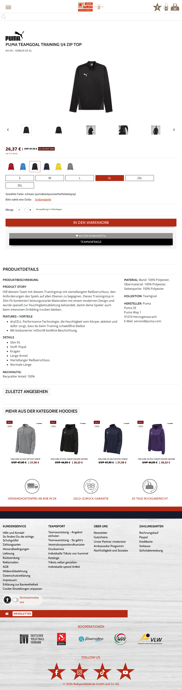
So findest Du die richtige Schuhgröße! (18, 538)
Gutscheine (101, 537)
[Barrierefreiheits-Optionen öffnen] (7, 599)
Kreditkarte (146, 541)
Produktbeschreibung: (21, 280)
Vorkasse (144, 546)
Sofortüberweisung (151, 550)
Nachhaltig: (12, 372)
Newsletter (100, 532)
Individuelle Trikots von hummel (68, 553)
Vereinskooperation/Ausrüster (66, 544)
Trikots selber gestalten (62, 562)
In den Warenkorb (91, 222)
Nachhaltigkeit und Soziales (111, 550)
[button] (8, 7)
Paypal (143, 537)
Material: (131, 280)
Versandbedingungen (16, 549)
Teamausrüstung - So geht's (65, 540)
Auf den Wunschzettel (91, 235)
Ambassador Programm (109, 546)
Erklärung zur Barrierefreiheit (20, 584)
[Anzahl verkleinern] (19, 210)
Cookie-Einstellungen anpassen (22, 588)
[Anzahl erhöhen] (30, 210)
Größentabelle (43, 199)
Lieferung (8, 553)
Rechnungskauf (148, 532)
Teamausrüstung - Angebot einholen (65, 534)
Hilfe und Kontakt (13, 532)
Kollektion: (133, 296)
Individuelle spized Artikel (64, 566)
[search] (91, 17)
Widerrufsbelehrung (15, 571)
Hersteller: (133, 303)
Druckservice (56, 549)
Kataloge (53, 558)
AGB (6, 566)
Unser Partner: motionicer (110, 541)
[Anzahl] (25, 210)
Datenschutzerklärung (16, 575)
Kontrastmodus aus (29, 600)
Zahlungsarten (12, 544)
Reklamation (10, 562)
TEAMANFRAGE (91, 242)
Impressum (10, 580)
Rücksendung (11, 558)
